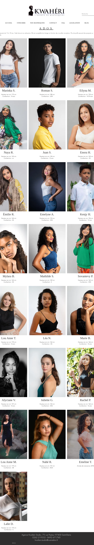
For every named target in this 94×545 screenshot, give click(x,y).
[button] (37, 23)
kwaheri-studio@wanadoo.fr (46, 540)
